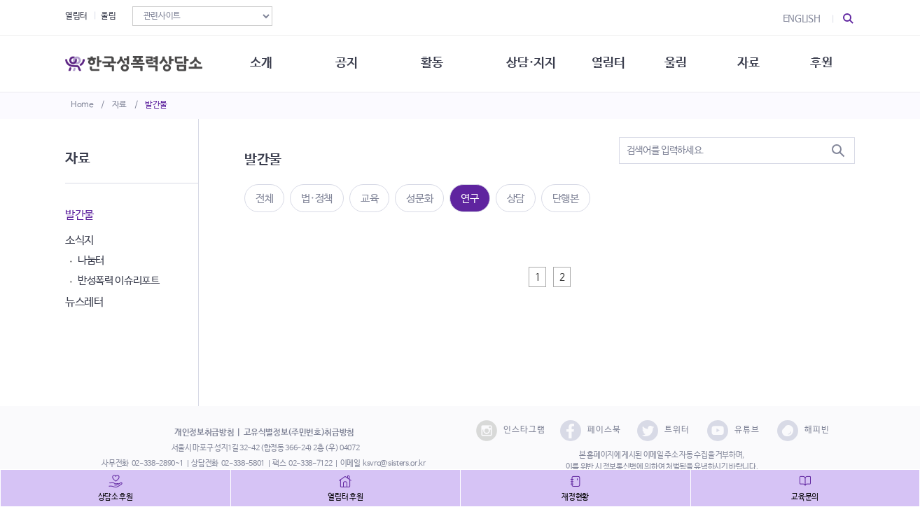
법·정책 (317, 198)
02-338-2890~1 (157, 463)
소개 (261, 63)
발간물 (156, 105)
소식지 (79, 240)
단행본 (565, 198)
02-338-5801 (243, 463)
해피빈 (803, 430)
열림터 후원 (345, 497)
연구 (469, 198)
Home (82, 105)
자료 (119, 105)
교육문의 (804, 497)
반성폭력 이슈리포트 (119, 280)
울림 (108, 16)
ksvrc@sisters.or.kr (394, 463)
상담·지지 (530, 63)
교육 (369, 198)
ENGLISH (802, 19)
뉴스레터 (84, 302)
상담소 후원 (115, 497)
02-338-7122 (310, 463)
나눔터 (91, 260)
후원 (821, 63)
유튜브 (733, 430)
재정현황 (575, 497)
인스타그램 (510, 430)
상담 (515, 198)
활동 (431, 63)
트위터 (663, 430)
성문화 (419, 198)
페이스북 (590, 430)
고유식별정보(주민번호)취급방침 (299, 433)
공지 (346, 63)
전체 (264, 198)
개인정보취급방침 (204, 433)
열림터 (76, 16)
